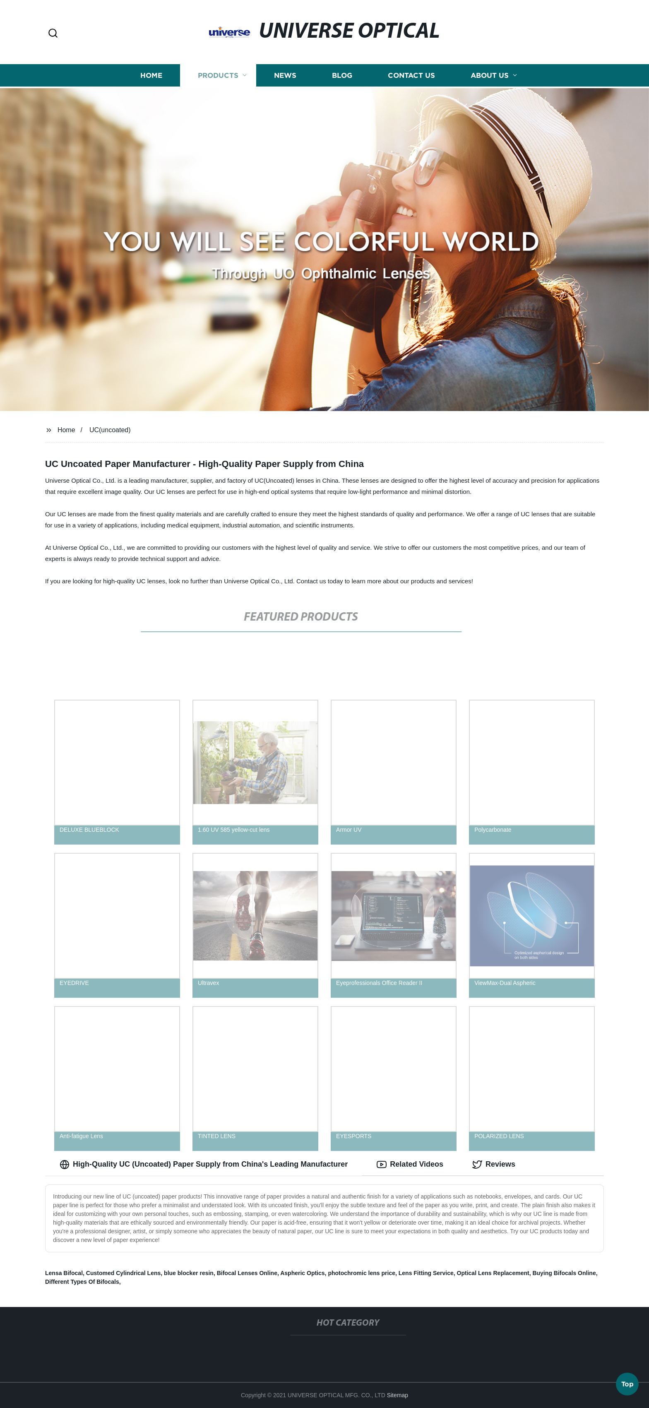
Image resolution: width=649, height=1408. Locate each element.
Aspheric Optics (302, 1273)
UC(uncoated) (110, 429)
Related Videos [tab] (410, 1165)
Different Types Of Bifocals (82, 1281)
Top (627, 1385)
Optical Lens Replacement (493, 1273)
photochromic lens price (361, 1273)
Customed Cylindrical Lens (123, 1273)
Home (151, 75)
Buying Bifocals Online (564, 1273)
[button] (53, 33)
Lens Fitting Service (426, 1273)
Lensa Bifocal (64, 1273)
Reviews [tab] (493, 1165)
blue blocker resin (189, 1273)
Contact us (411, 75)
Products (218, 75)
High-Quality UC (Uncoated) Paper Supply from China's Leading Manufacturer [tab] (204, 1165)
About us (490, 75)
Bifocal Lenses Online (247, 1273)
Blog (342, 75)
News (285, 75)
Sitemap (397, 1395)
